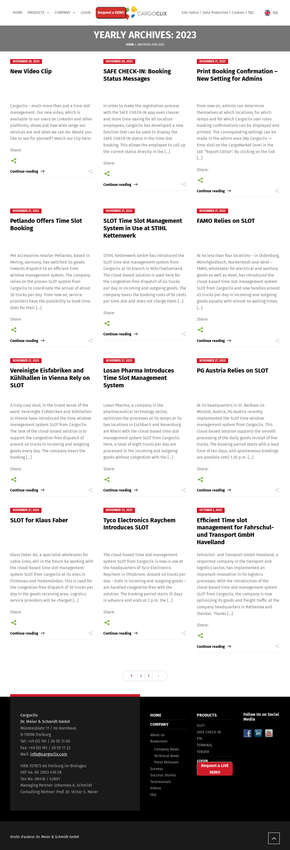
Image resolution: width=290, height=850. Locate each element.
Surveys (156, 769)
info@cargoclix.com (48, 754)
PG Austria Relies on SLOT (232, 370)
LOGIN (202, 761)
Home (17, 12)
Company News (166, 749)
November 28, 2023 (26, 61)
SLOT (201, 725)
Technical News (166, 756)
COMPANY (63, 12)
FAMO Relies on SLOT (226, 220)
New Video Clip (31, 71)
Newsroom (159, 741)
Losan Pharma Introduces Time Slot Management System (138, 378)
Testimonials (160, 782)
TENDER (203, 752)
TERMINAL (205, 745)
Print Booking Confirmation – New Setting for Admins (237, 75)
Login (86, 12)
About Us (157, 735)
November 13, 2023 (119, 510)
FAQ (153, 795)
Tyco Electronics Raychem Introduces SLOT (139, 524)
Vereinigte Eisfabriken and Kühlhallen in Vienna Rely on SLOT (50, 378)
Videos (155, 788)
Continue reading (24, 171)
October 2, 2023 (210, 510)
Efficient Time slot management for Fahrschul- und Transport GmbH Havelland (235, 531)
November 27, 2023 (212, 61)
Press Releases (166, 762)
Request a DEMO (111, 12)
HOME (155, 715)
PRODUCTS (36, 12)
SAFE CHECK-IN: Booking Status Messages (137, 75)
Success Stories (163, 775)
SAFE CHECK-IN (209, 732)
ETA (199, 738)
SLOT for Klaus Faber (39, 520)
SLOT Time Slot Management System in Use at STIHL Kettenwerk (142, 228)
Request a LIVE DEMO (215, 769)
